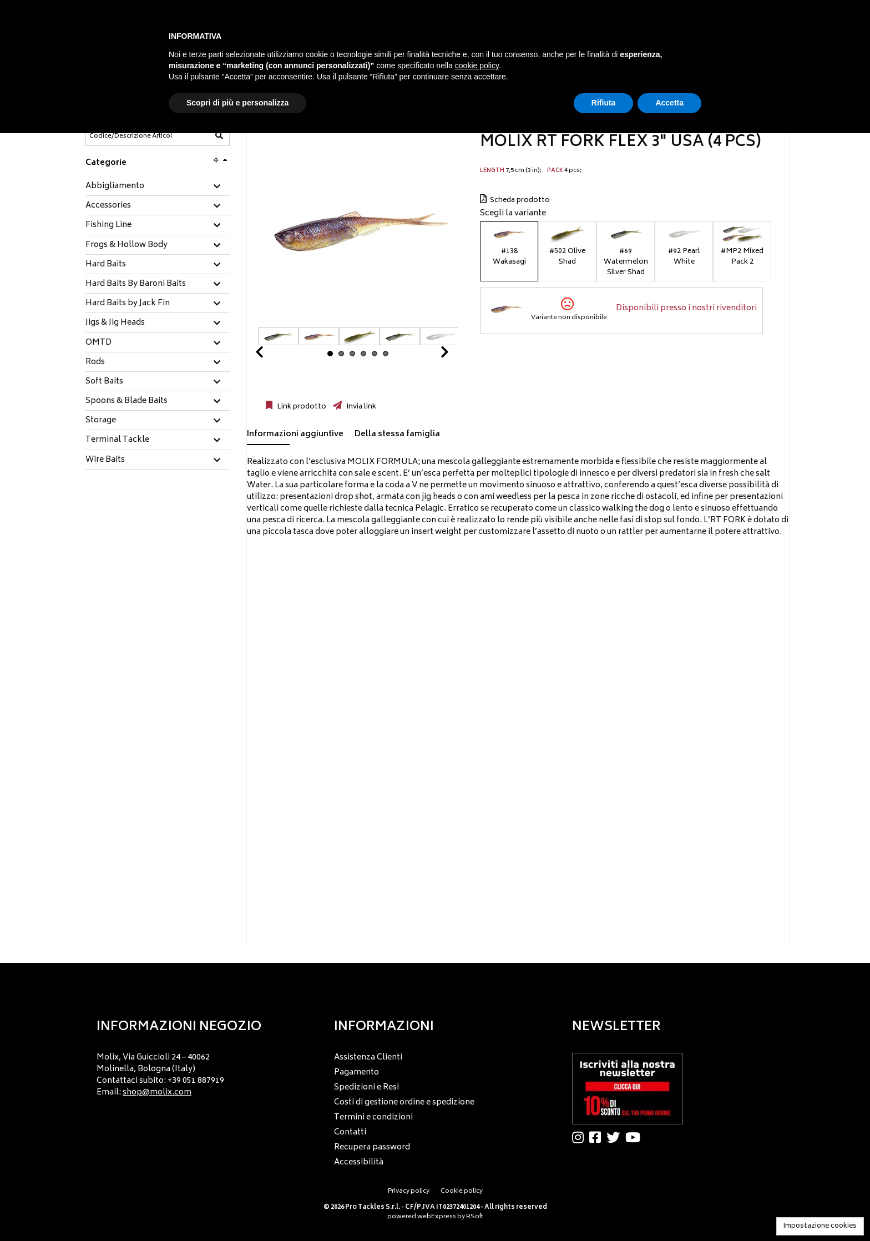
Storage (100, 421)
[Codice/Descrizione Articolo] (130, 136)
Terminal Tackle (117, 440)
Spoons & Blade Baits (126, 401)
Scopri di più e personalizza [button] (237, 102)
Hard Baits (105, 265)
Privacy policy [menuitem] (408, 1191)
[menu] (197, 1072)
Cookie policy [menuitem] (462, 1191)
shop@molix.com (157, 1092)
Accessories (108, 206)
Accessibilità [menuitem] (358, 1162)
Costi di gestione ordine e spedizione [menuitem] (404, 1102)
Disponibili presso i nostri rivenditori (686, 308)
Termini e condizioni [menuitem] (373, 1117)
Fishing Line (108, 225)
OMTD (98, 343)
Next (431, 355)
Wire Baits (105, 460)
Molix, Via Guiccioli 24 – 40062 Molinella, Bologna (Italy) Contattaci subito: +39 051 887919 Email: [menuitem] (160, 1075)
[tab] (157, 187)
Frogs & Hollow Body (126, 245)
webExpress (436, 1217)
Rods (95, 362)
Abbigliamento (114, 186)
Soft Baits (104, 382)
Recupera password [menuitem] (372, 1147)
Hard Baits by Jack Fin (127, 304)
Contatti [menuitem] (350, 1132)
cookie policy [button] (477, 65)
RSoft (474, 1217)
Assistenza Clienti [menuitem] (368, 1058)
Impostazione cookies (820, 1226)
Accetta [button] (669, 102)
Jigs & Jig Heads (115, 323)
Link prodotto (300, 407)
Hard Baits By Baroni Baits (135, 284)
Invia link (360, 407)
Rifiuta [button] (603, 102)
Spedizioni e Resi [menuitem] (366, 1087)
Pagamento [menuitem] (356, 1072)
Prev (272, 355)
